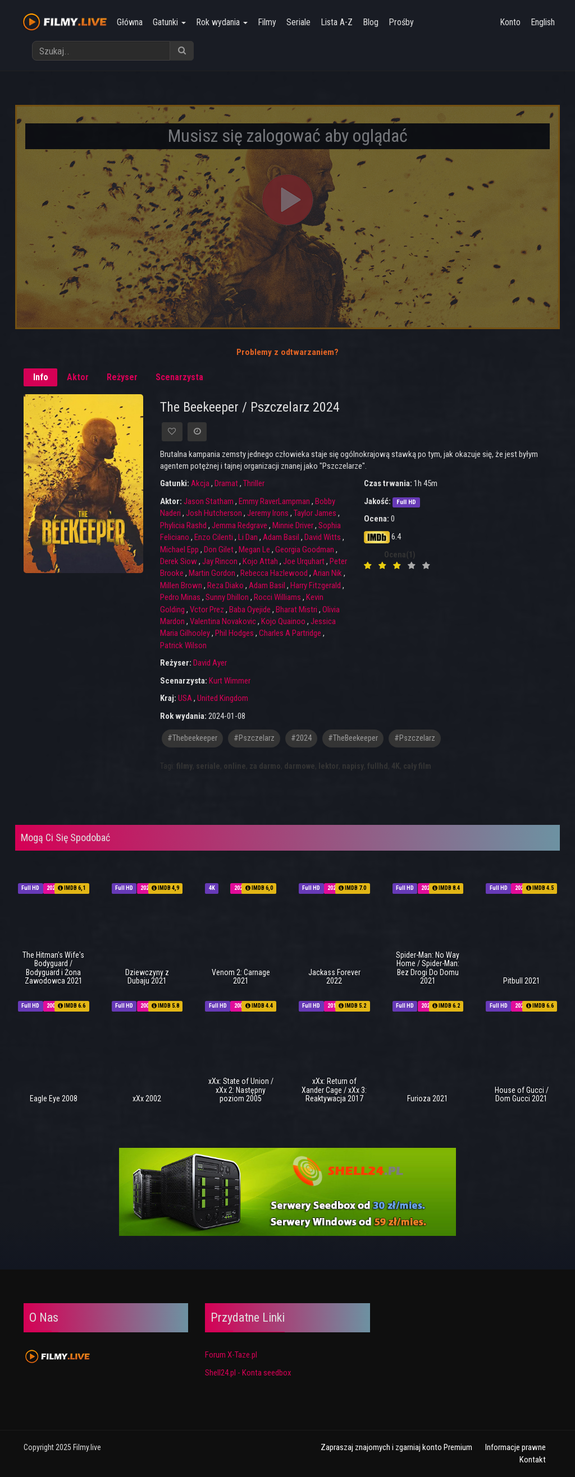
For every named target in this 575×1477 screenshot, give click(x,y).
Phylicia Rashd (183, 525)
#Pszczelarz (414, 738)
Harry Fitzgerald (315, 585)
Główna (127, 22)
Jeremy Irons (268, 513)
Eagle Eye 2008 (53, 1098)
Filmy (264, 22)
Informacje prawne (515, 1447)
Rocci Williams (277, 597)
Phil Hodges (234, 633)
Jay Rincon (220, 561)
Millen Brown (181, 585)
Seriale (296, 22)
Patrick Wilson (183, 645)
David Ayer (210, 663)
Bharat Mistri (296, 609)
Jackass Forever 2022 (334, 976)
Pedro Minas (180, 597)
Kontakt (532, 1460)
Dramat (226, 483)
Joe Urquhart (304, 561)
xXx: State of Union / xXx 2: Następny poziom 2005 (240, 1090)
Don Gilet (219, 549)
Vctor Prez (207, 609)
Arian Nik (327, 573)
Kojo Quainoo (283, 621)
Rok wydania (219, 22)
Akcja (200, 483)
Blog (368, 22)
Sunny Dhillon (227, 597)
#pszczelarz (254, 738)
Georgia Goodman (304, 549)
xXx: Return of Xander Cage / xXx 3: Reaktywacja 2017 (334, 1090)
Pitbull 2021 (521, 980)
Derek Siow (178, 561)
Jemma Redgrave (239, 525)
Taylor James (315, 513)
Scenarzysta (179, 377)
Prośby (398, 22)
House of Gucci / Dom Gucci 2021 (522, 1094)
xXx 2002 (147, 1098)
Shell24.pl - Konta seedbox (248, 1373)
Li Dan (248, 537)
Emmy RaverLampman (274, 501)
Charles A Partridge (290, 633)
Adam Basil (281, 537)
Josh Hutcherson (214, 513)
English (543, 22)
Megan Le (254, 549)
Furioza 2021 (427, 1098)
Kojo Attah (260, 561)
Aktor (78, 377)
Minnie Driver (292, 525)
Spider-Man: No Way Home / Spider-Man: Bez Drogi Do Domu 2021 (427, 967)
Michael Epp (179, 549)
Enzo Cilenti (213, 537)
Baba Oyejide (250, 609)
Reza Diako (225, 585)
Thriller (253, 483)
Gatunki (166, 22)
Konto (510, 22)
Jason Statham (209, 501)
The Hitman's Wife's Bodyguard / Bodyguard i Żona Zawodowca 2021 (53, 967)
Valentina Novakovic (223, 621)
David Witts (322, 537)
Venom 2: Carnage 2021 (241, 976)
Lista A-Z (334, 22)
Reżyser (122, 377)
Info (40, 377)
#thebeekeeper (192, 738)
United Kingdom (222, 698)
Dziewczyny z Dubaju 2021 (147, 976)
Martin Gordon (212, 573)
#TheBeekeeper (353, 738)
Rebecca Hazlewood (274, 573)
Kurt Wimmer (229, 681)
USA (185, 698)
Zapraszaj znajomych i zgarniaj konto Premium (396, 1447)
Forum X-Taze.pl (231, 1355)
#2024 (301, 738)
